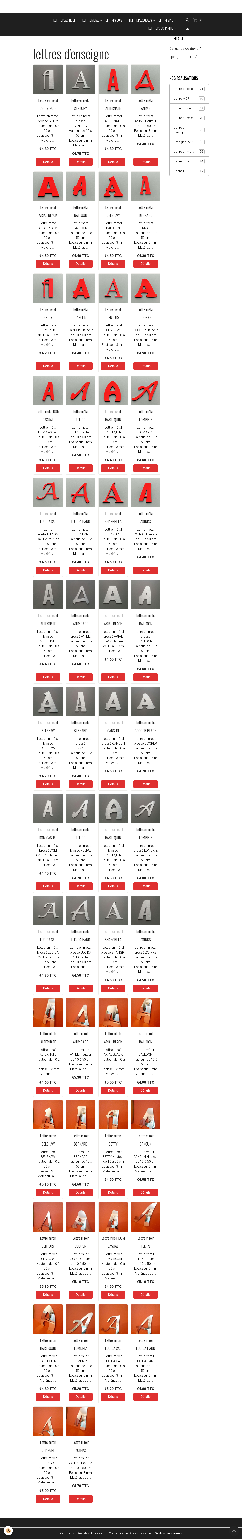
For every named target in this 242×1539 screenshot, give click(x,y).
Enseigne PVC (189, 143)
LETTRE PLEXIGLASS (141, 20)
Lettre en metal (189, 153)
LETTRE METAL (91, 20)
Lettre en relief (189, 118)
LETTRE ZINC (166, 20)
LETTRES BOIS (114, 20)
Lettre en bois (189, 89)
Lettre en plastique (189, 131)
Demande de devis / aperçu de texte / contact (185, 57)
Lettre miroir (189, 163)
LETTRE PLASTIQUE (64, 20)
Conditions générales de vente (129, 1533)
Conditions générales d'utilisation (81, 1533)
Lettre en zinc (189, 109)
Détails (48, 162)
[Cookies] (8, 1530)
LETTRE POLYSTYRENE (161, 28)
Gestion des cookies (169, 1533)
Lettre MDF (189, 99)
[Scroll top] (234, 1531)
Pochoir (189, 173)
